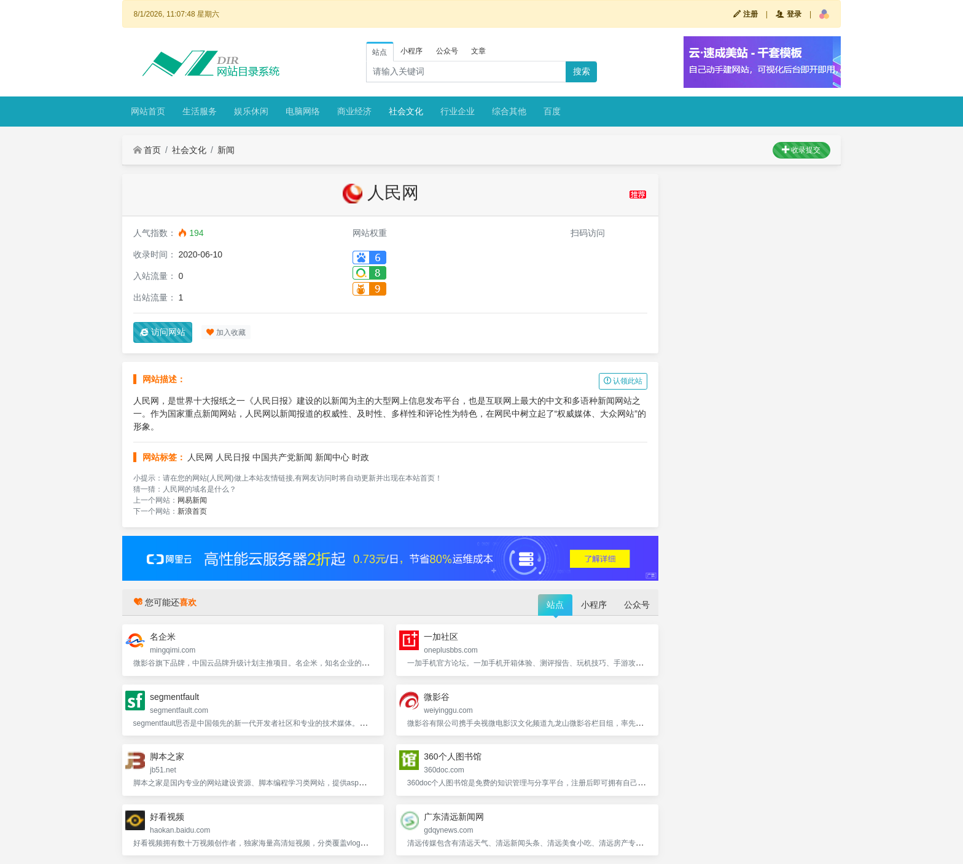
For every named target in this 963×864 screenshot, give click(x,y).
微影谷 (437, 697)
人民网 (200, 457)
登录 (788, 14)
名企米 (163, 637)
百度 (552, 111)
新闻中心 (332, 457)
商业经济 (354, 111)
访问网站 (162, 332)
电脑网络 (303, 111)
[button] (824, 14)
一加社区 (441, 637)
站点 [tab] (379, 52)
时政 (360, 457)
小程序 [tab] (411, 51)
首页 (147, 150)
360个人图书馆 (452, 756)
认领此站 (623, 381)
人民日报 (233, 457)
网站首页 (148, 111)
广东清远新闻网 (454, 817)
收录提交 (801, 150)
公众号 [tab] (447, 51)
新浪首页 (192, 511)
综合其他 (509, 111)
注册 (745, 14)
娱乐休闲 (251, 111)
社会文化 (406, 111)
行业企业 (457, 111)
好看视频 (167, 817)
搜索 (581, 71)
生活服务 (199, 111)
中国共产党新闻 (282, 457)
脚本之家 (167, 756)
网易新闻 (192, 500)
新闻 (226, 150)
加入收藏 (225, 332)
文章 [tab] (478, 51)
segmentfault (174, 697)
